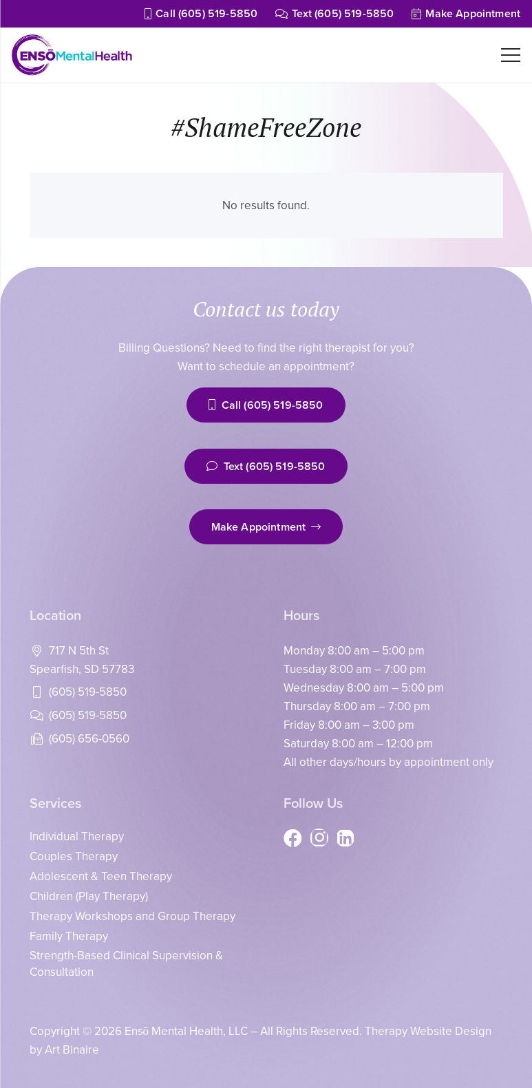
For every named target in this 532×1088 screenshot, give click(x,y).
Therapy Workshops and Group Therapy (132, 916)
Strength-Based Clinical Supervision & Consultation (126, 964)
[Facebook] (293, 838)
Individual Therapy (77, 836)
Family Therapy (69, 936)
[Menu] (510, 55)
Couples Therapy (74, 856)
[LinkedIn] (345, 838)
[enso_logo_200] (72, 55)
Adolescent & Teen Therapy (101, 876)
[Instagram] (319, 838)
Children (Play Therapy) (89, 896)
